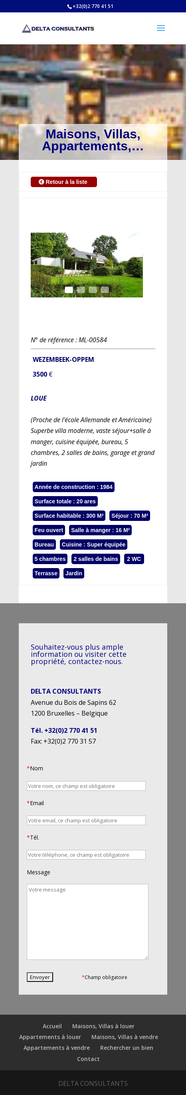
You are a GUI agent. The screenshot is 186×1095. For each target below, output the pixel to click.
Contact (88, 1059)
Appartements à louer (50, 1037)
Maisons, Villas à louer (103, 1026)
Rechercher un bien (126, 1047)
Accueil (52, 1026)
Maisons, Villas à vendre (124, 1037)
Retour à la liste (64, 182)
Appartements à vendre (57, 1047)
